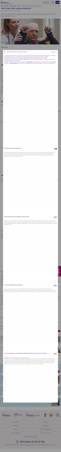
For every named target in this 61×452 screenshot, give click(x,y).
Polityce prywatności (13, 63)
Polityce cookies (29, 61)
